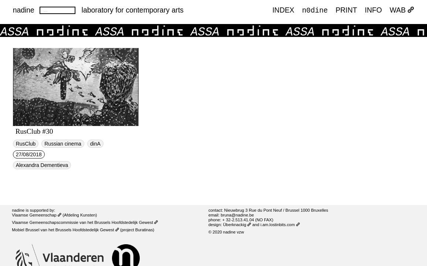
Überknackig (237, 224)
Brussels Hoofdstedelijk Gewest (87, 230)
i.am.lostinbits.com (279, 224)
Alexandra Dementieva (42, 165)
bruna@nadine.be (237, 215)
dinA (95, 144)
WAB (402, 10)
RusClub (26, 144)
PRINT (346, 10)
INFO (373, 10)
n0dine (315, 10)
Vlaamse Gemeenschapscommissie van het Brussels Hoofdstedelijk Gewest (85, 222)
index (283, 10)
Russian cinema (62, 144)
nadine (23, 10)
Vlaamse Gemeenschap (36, 215)
